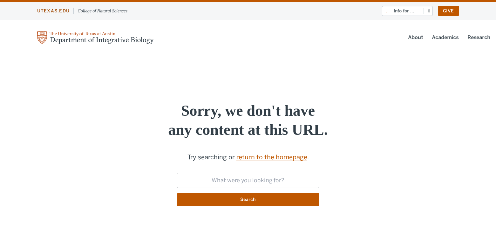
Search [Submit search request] (248, 200)
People (430, 37)
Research (355, 37)
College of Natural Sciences (102, 11)
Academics (321, 37)
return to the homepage (271, 157)
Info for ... (404, 11)
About (291, 37)
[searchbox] (248, 180)
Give (448, 11)
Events (405, 37)
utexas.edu (53, 11)
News (382, 37)
